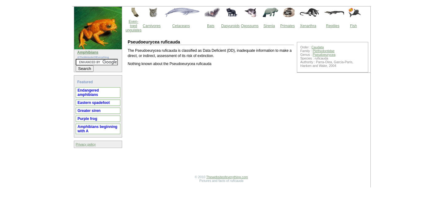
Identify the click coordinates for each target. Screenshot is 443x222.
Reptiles (332, 26)
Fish (353, 26)
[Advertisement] (211, 121)
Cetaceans (181, 26)
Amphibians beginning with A (97, 129)
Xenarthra (308, 26)
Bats (210, 26)
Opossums (249, 26)
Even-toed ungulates (134, 25)
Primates (287, 26)
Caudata (317, 47)
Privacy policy (86, 144)
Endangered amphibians (88, 92)
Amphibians (87, 52)
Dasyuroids (230, 26)
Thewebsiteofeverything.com (227, 177)
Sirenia (269, 26)
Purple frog (87, 119)
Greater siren (89, 111)
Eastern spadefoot (94, 103)
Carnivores (152, 26)
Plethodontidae (323, 51)
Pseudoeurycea (324, 54)
